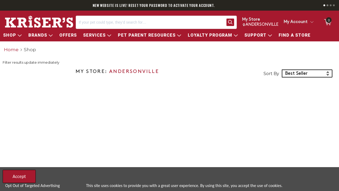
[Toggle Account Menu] (312, 22)
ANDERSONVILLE (134, 71)
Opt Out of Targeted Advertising (32, 185)
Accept (19, 176)
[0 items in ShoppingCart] (327, 22)
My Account (295, 22)
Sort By (271, 73)
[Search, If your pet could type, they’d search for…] (150, 22)
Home (11, 49)
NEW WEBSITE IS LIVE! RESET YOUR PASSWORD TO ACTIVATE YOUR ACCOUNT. (170, 5)
